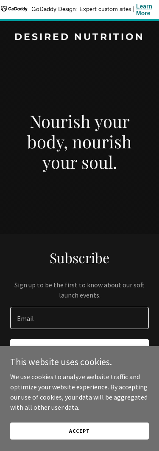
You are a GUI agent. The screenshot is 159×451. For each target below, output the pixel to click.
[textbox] (79, 318)
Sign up (79, 351)
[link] (79, 37)
